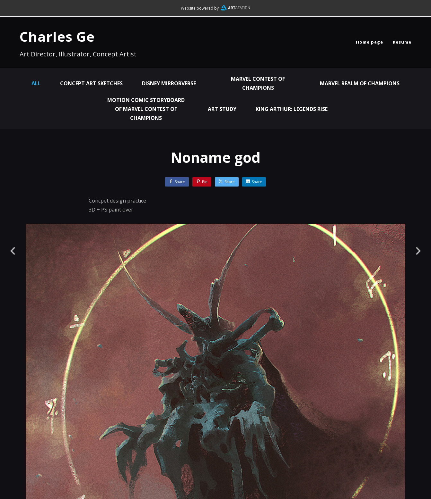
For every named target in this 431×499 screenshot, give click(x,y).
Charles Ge (57, 36)
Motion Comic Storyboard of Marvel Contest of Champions (146, 108)
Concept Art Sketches (91, 83)
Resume (402, 42)
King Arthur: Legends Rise (292, 108)
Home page (369, 42)
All (36, 83)
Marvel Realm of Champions (360, 83)
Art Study (222, 108)
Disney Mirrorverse (169, 83)
